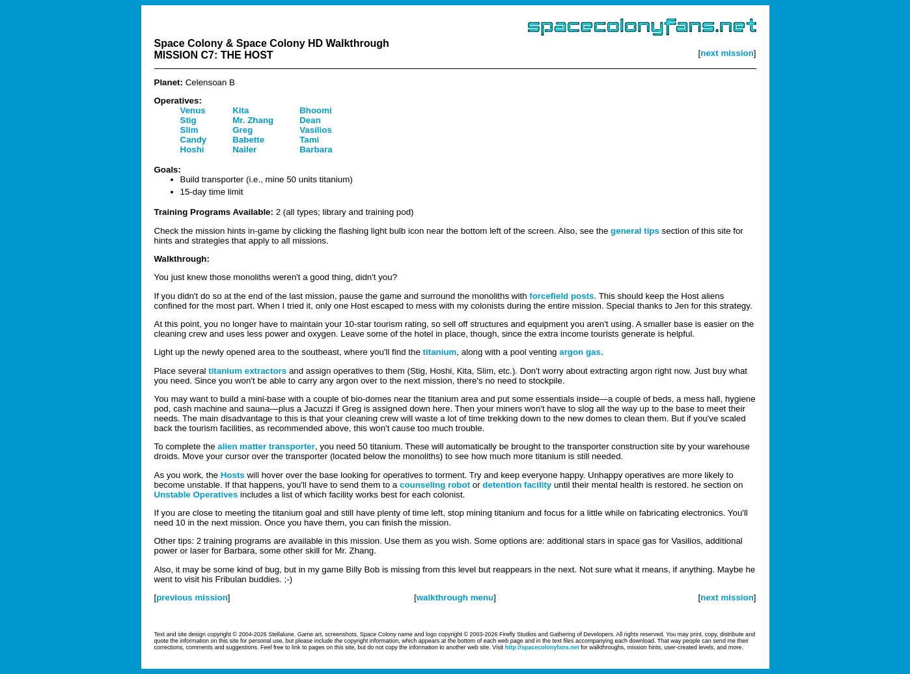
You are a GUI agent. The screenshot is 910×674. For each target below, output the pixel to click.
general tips (635, 231)
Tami (309, 140)
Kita (240, 110)
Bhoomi (315, 110)
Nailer (244, 149)
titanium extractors (247, 371)
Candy (193, 140)
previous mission (192, 597)
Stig (188, 120)
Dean (310, 120)
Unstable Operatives (196, 494)
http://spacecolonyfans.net (542, 647)
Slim (189, 130)
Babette (248, 140)
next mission (726, 53)
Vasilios (315, 130)
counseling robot (435, 485)
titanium (440, 352)
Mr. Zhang (252, 120)
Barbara (315, 149)
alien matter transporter (266, 446)
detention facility (516, 485)
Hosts (233, 475)
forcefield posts (561, 296)
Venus (193, 110)
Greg (242, 130)
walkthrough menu (455, 597)
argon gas (580, 352)
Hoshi (192, 149)
